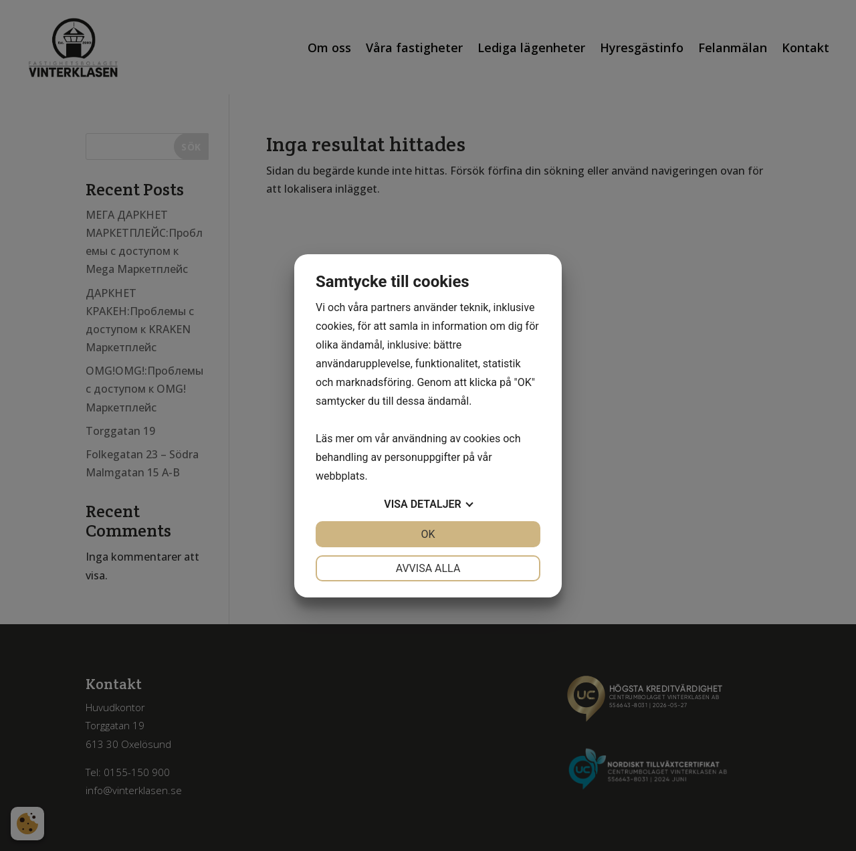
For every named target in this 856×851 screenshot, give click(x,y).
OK (428, 534)
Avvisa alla (428, 568)
